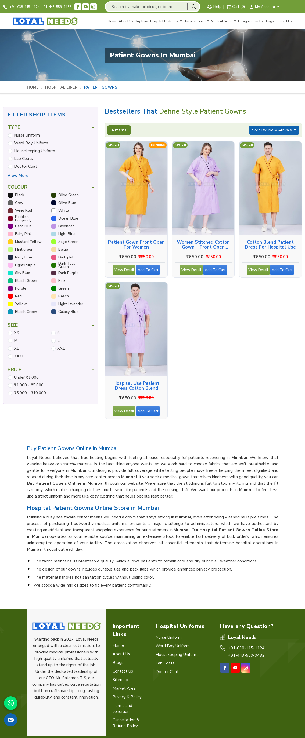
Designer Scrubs (250, 21)
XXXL (19, 356)
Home (112, 21)
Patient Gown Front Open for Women (136, 245)
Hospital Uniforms (166, 21)
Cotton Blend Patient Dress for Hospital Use (270, 245)
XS (16, 332)
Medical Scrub (223, 21)
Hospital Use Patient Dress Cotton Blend (136, 386)
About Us (126, 21)
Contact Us (283, 21)
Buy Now (142, 21)
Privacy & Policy (127, 697)
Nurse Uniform (27, 135)
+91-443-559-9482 (56, 7)
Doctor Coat (25, 166)
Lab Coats (23, 158)
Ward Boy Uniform (31, 143)
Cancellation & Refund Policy (126, 723)
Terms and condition (122, 708)
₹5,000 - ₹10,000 (30, 393)
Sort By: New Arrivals (272, 130)
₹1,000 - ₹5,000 (29, 385)
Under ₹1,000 (26, 377)
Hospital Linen (196, 21)
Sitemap (120, 679)
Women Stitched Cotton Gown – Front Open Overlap (203, 245)
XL (16, 348)
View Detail (124, 271)
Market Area (124, 688)
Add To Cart (149, 271)
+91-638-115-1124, (21, 7)
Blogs (269, 21)
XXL (61, 348)
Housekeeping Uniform (34, 151)
